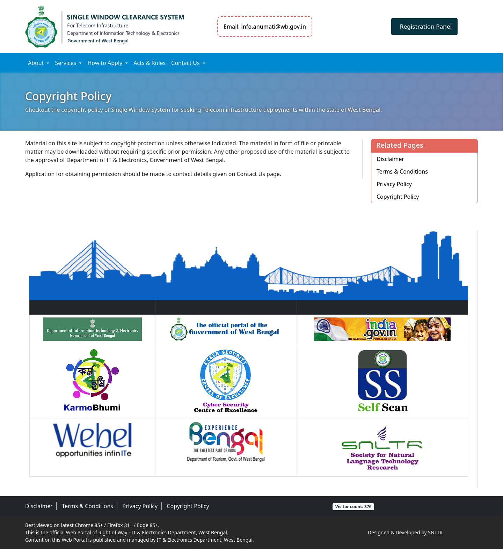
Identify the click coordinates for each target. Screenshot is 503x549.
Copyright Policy (398, 196)
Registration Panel (426, 26)
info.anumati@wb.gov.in (273, 26)
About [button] (36, 63)
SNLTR (435, 532)
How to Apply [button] (104, 63)
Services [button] (65, 63)
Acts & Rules (149, 63)
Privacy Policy (394, 184)
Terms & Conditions (402, 171)
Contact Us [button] (185, 63)
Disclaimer (390, 159)
